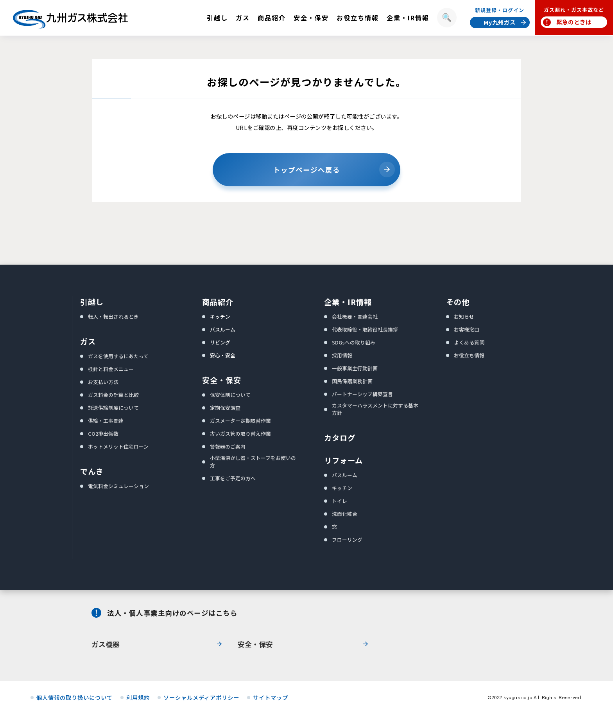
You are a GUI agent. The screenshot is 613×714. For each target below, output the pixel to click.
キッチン (220, 316)
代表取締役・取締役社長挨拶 (365, 329)
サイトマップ (270, 697)
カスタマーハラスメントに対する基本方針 (375, 409)
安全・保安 (221, 380)
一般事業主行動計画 (355, 368)
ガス (88, 341)
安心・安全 (222, 355)
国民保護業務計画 (352, 381)
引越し (92, 301)
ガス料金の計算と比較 (113, 394)
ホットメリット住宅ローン (118, 446)
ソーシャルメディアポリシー (201, 697)
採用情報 (342, 355)
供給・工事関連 (106, 420)
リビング (220, 342)
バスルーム (222, 329)
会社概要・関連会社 (355, 316)
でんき (92, 471)
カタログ (339, 437)
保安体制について (230, 394)
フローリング (347, 539)
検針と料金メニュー (111, 369)
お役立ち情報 (469, 355)
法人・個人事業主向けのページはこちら (172, 613)
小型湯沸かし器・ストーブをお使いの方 (253, 461)
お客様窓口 (466, 329)
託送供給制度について (113, 407)
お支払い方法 (103, 382)
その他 (458, 301)
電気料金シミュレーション (118, 486)
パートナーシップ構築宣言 (362, 394)
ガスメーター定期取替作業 (240, 420)
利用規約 (138, 697)
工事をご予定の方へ (233, 478)
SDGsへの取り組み (353, 342)
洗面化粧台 (344, 513)
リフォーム (343, 460)
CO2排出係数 (103, 433)
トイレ (339, 501)
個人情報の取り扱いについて (74, 697)
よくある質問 (469, 342)
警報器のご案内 (228, 446)
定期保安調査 (225, 407)
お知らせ (464, 316)
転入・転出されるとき (113, 316)
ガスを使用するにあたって (118, 356)
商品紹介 (217, 301)
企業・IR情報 (348, 301)
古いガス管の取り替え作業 (240, 433)
